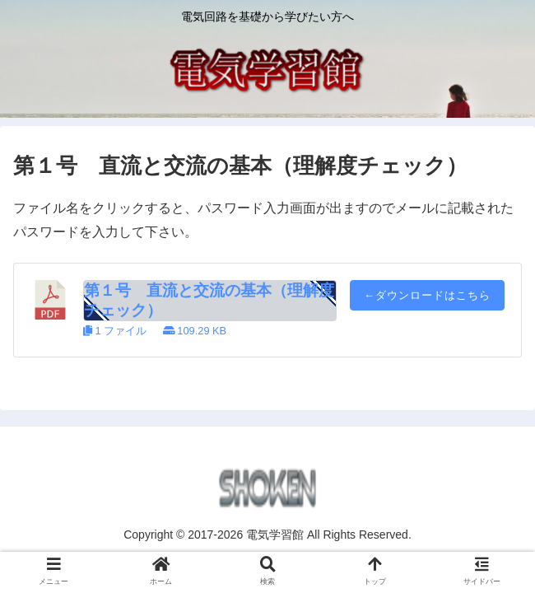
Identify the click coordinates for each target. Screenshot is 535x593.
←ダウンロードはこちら (427, 295)
